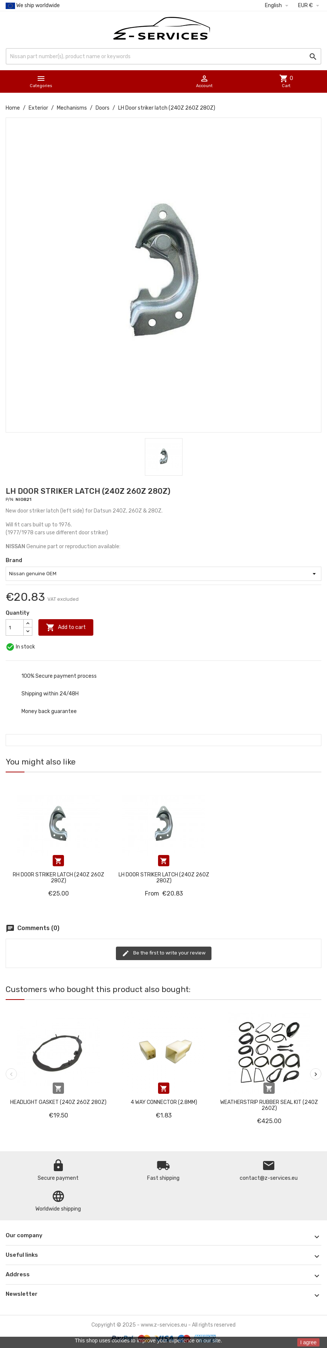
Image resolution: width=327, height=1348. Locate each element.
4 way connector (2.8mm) (164, 1102)
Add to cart (66, 627)
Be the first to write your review (163, 953)
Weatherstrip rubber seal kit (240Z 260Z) (269, 1105)
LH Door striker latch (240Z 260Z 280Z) (164, 878)
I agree (308, 1342)
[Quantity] (15, 627)
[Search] (163, 56)
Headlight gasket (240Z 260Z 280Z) (58, 1102)
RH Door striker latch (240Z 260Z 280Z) (58, 878)
